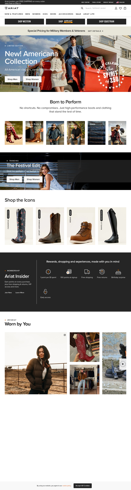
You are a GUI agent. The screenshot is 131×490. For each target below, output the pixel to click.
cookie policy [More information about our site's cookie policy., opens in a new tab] (66, 486)
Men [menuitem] (27, 14)
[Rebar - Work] (81, 226)
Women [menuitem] (36, 14)
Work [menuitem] (53, 14)
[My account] (116, 8)
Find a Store (96, 2)
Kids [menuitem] (45, 14)
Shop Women (32, 79)
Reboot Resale (108, 2)
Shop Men (12, 79)
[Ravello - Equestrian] (112, 226)
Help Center (85, 2)
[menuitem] (121, 2)
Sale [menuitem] (78, 14)
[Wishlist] (120, 8)
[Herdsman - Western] (50, 226)
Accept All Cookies (83, 485)
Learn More (20, 292)
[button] (125, 8)
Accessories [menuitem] (66, 14)
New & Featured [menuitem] (14, 14)
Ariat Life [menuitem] (89, 14)
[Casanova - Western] (19, 226)
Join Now (8, 292)
